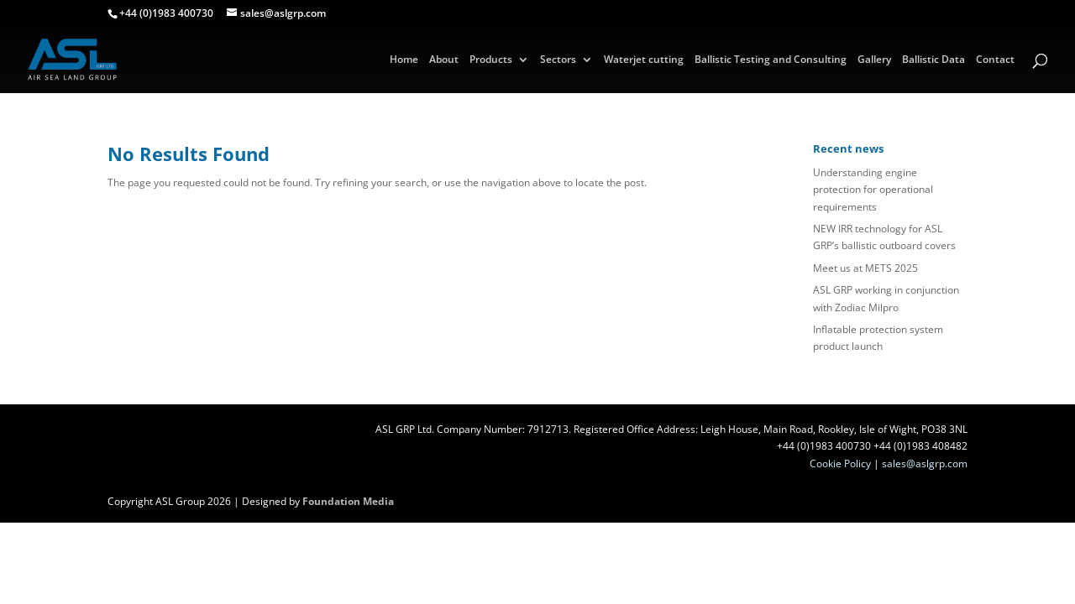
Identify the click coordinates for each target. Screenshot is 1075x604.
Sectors (558, 60)
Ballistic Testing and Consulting (771, 60)
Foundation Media (348, 501)
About (444, 60)
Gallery (874, 60)
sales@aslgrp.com (925, 463)
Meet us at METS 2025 (865, 268)
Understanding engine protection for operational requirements (873, 189)
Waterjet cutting (644, 60)
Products (490, 60)
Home (404, 60)
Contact (995, 60)
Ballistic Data (933, 60)
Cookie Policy (840, 463)
